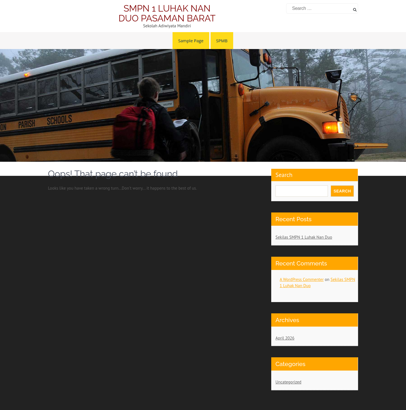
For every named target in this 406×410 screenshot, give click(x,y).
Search (283, 175)
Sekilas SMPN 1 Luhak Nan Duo (303, 237)
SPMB (222, 40)
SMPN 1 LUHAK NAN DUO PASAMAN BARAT (166, 13)
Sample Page (191, 40)
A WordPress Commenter (302, 279)
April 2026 (284, 338)
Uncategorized (288, 382)
